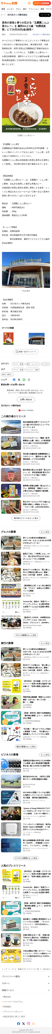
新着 (3, 9)
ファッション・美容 (36, 9)
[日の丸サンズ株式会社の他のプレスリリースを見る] (45, 15)
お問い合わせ (26, 399)
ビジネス (45, 364)
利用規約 (6, 1007)
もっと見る (45, 532)
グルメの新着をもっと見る (26, 635)
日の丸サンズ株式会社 (41, 34)
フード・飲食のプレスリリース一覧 (25, 969)
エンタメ (10, 9)
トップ (4, 969)
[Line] (24, 379)
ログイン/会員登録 (42, 3)
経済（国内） (7, 374)
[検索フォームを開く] (29, 3)
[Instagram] (28, 1023)
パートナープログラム (12, 1002)
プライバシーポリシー (12, 1012)
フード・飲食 (18, 364)
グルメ (18, 9)
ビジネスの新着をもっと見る (26, 858)
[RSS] (33, 1023)
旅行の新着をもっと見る (26, 747)
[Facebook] (14, 379)
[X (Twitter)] (19, 379)
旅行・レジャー (33, 364)
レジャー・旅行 (33, 370)
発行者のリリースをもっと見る (26, 518)
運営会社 (6, 997)
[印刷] (29, 379)
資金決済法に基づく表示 (13, 1016)
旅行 (24, 9)
